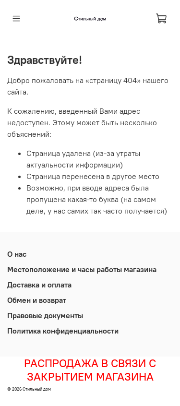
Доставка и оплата (39, 284)
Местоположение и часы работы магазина (81, 269)
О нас (16, 254)
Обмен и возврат (36, 300)
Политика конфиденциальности (63, 330)
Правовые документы (45, 315)
